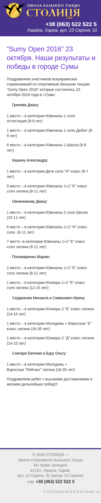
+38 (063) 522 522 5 (71, 24)
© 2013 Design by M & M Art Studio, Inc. (72, 492)
